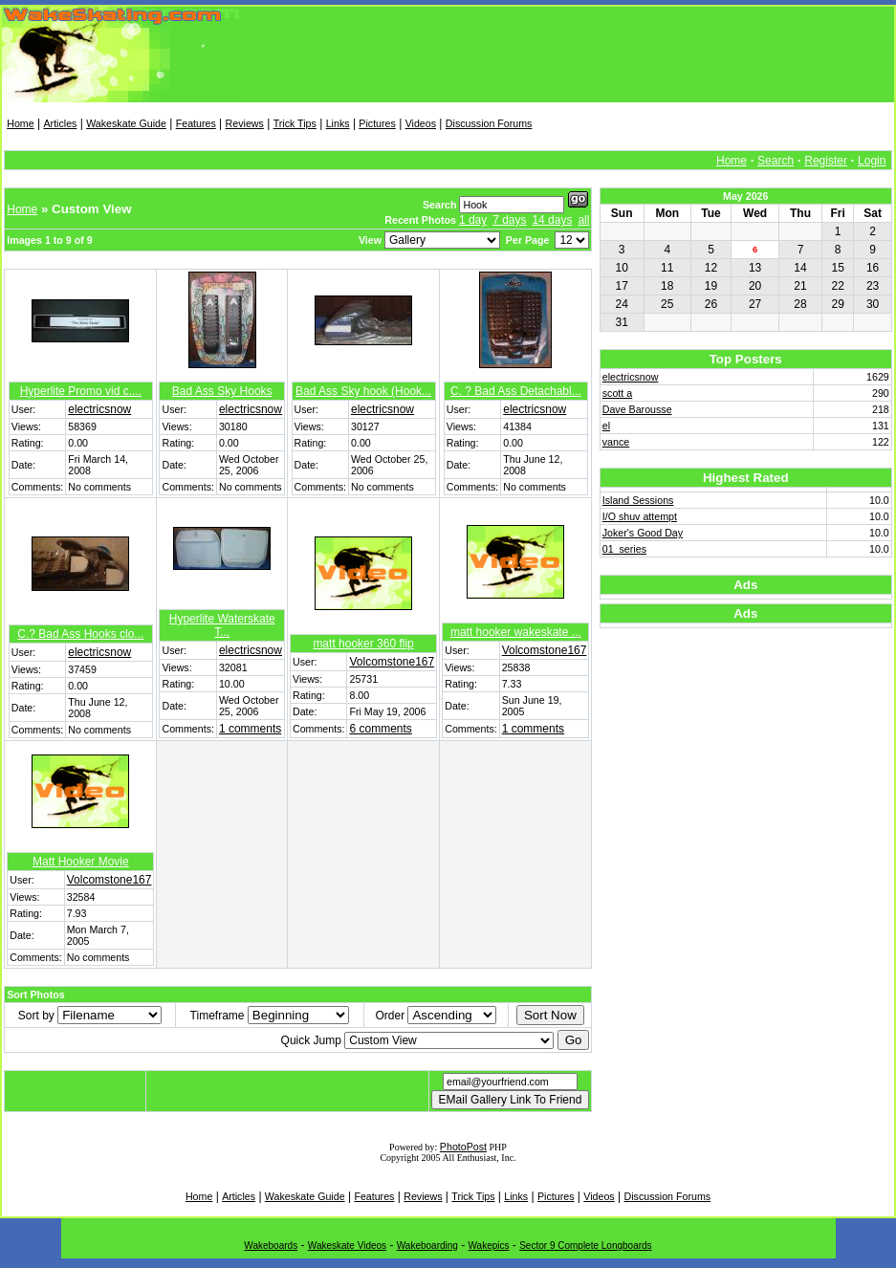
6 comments (380, 728)
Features (196, 123)
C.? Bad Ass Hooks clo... (80, 634)
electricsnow (99, 409)
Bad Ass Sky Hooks (222, 391)
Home (20, 123)
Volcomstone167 (391, 661)
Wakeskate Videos (347, 1245)
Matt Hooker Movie (81, 861)
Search (775, 160)
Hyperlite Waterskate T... (222, 625)
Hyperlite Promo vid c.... (81, 391)
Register (825, 160)
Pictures (377, 123)
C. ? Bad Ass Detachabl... (515, 391)
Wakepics (489, 1245)
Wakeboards (270, 1245)
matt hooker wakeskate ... (515, 632)
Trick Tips (295, 123)
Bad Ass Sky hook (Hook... (363, 391)
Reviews (245, 123)
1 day (473, 220)
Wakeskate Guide (126, 123)
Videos (420, 123)
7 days (509, 220)
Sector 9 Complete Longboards (585, 1245)
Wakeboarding (427, 1245)
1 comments (250, 728)
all (583, 220)
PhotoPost (463, 1146)
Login (871, 160)
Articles (59, 123)
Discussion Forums (489, 123)
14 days (552, 220)
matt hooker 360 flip (363, 643)
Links (338, 123)
